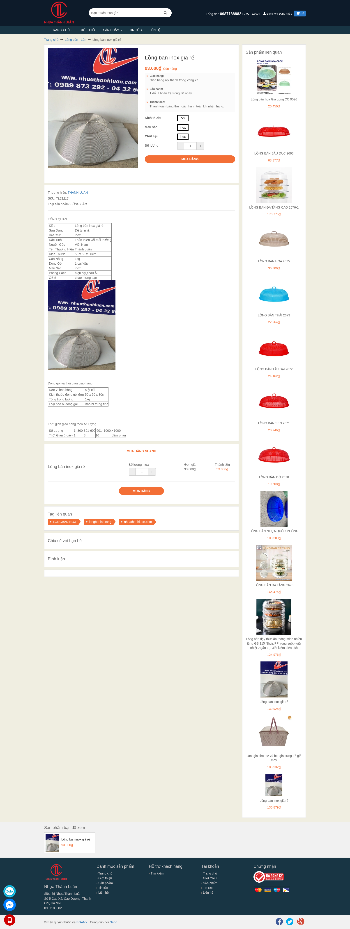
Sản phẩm (112, 30)
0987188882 (231, 14)
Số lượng (151, 145)
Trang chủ (62, 30)
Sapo (113, 922)
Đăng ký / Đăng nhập (278, 13)
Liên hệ (155, 30)
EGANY (82, 922)
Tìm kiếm (156, 873)
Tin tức (135, 30)
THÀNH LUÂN (78, 192)
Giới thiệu (88, 30)
